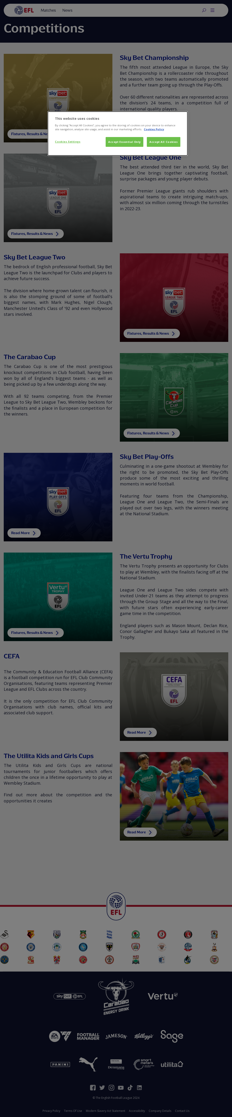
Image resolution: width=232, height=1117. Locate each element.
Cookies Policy (154, 129)
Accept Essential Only (124, 142)
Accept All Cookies (163, 142)
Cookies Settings (67, 141)
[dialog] (117, 133)
